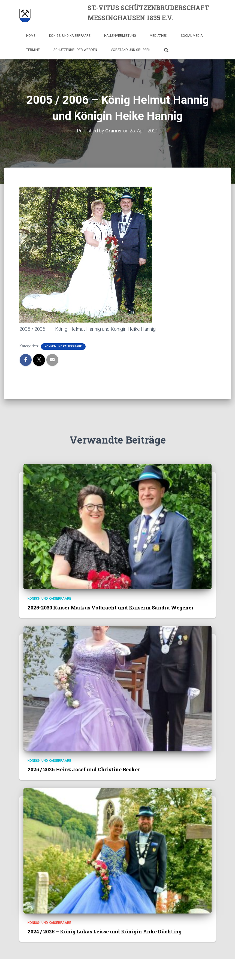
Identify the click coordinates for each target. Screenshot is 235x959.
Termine (33, 50)
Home (30, 36)
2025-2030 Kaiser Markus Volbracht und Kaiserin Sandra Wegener (111, 607)
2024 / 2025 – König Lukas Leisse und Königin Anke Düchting (105, 931)
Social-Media (192, 36)
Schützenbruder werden (75, 50)
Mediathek (158, 36)
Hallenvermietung (120, 36)
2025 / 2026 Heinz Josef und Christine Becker (84, 769)
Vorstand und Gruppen (130, 50)
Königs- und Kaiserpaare (70, 36)
